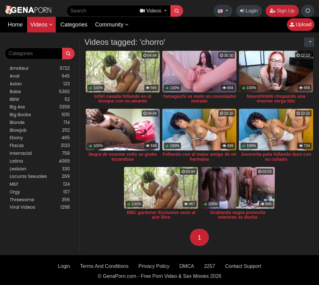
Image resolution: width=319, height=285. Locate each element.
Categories (74, 24)
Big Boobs (40, 115)
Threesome (40, 200)
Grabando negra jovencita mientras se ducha (237, 215)
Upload (301, 24)
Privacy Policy (153, 266)
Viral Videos (40, 207)
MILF (40, 184)
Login (249, 10)
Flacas (40, 145)
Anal (40, 76)
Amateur (40, 68)
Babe (40, 91)
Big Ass (40, 107)
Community (112, 24)
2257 (209, 266)
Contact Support (243, 266)
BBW (40, 99)
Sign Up (282, 10)
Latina (40, 161)
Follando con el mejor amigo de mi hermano (199, 157)
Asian (40, 84)
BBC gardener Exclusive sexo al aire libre (161, 215)
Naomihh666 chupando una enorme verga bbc (276, 99)
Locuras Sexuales (40, 176)
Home (15, 24)
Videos (41, 24)
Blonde (40, 122)
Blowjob (40, 130)
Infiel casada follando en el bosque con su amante (122, 99)
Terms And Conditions (104, 266)
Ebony (40, 138)
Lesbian (40, 169)
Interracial (40, 153)
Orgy (40, 192)
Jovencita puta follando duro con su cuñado (276, 157)
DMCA (186, 266)
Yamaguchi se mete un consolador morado (199, 99)
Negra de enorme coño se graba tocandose (122, 157)
